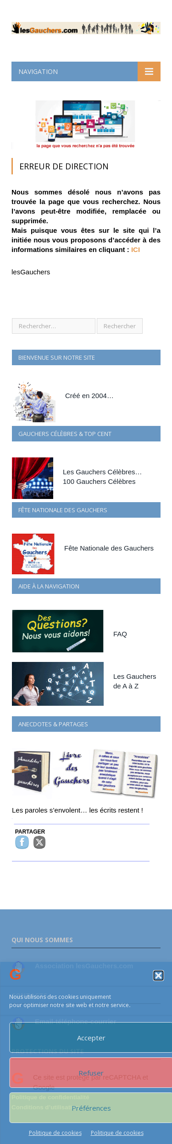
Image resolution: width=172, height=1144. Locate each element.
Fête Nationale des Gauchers (109, 548)
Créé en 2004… (89, 395)
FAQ (120, 634)
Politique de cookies (55, 1133)
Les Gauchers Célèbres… (102, 472)
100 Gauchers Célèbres (99, 481)
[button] (158, 975)
